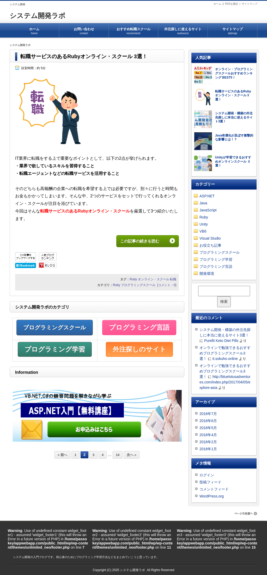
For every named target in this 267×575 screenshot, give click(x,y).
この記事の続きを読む (143, 241)
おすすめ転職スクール (133, 29)
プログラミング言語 (139, 327)
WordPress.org (211, 496)
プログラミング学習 (55, 349)
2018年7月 (208, 414)
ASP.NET (207, 196)
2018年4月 (208, 435)
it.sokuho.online (225, 359)
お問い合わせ (84, 29)
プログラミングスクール (138, 285)
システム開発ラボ (37, 16)
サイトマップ (249, 3)
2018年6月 (208, 421)
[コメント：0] (166, 285)
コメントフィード (214, 489)
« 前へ (62, 455)
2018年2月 (208, 442)
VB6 (202, 231)
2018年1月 (208, 449)
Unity (203, 224)
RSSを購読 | (233, 3)
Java (203, 203)
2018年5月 (208, 428)
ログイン (206, 475)
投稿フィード (210, 482)
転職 (173, 279)
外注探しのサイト (139, 349)
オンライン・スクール (153, 279)
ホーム (217, 3)
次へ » (131, 455)
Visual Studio (210, 238)
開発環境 (206, 273)
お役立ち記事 (210, 245)
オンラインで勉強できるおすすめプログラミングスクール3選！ (225, 353)
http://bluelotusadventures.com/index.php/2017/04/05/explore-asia (224, 382)
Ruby (133, 279)
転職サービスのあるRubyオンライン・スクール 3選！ (83, 56)
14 (117, 455)
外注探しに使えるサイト (183, 29)
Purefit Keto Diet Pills (221, 341)
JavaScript (207, 210)
